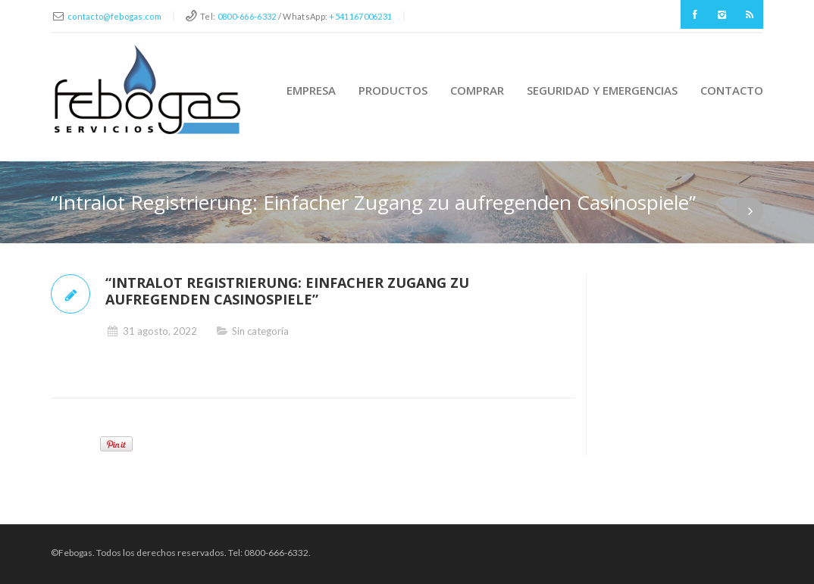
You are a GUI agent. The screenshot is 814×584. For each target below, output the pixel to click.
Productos (392, 90)
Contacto (731, 90)
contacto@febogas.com (114, 16)
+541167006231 (360, 16)
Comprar (477, 90)
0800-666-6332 (247, 16)
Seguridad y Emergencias (602, 90)
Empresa (311, 90)
